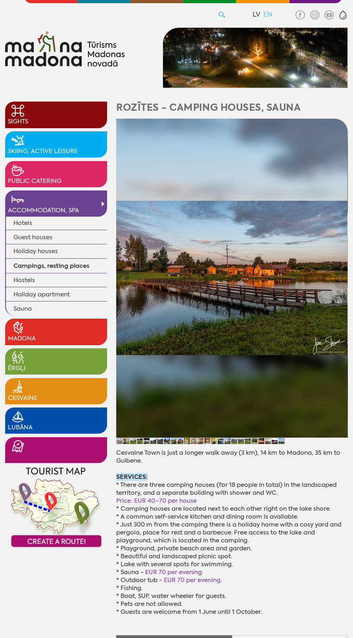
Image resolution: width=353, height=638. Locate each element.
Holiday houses (35, 251)
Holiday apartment (41, 294)
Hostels (24, 280)
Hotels (22, 223)
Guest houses (32, 237)
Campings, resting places (51, 265)
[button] (343, 15)
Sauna (22, 309)
